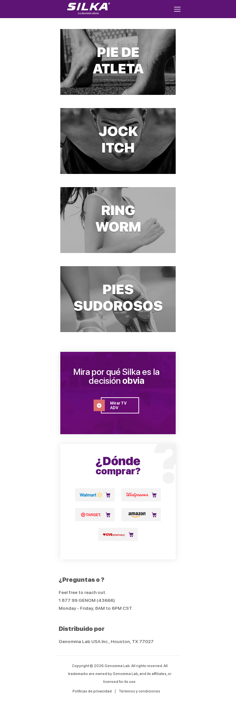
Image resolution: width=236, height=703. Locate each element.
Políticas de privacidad (92, 691)
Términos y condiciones (139, 691)
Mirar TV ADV (114, 405)
